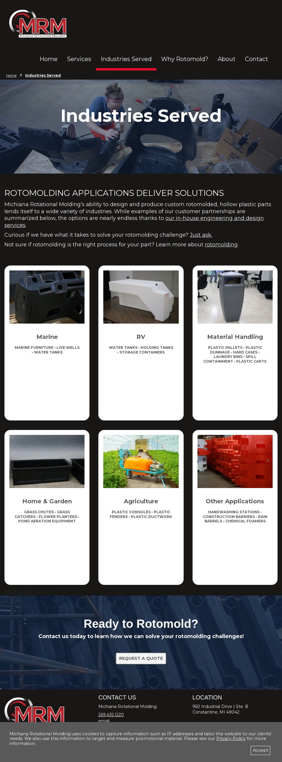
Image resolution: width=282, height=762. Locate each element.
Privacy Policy (231, 738)
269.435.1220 (111, 714)
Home (49, 59)
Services (79, 59)
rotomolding (221, 244)
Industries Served (126, 59)
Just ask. (201, 235)
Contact (256, 59)
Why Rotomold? (184, 59)
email (103, 721)
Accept (260, 750)
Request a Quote (141, 658)
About (227, 59)
